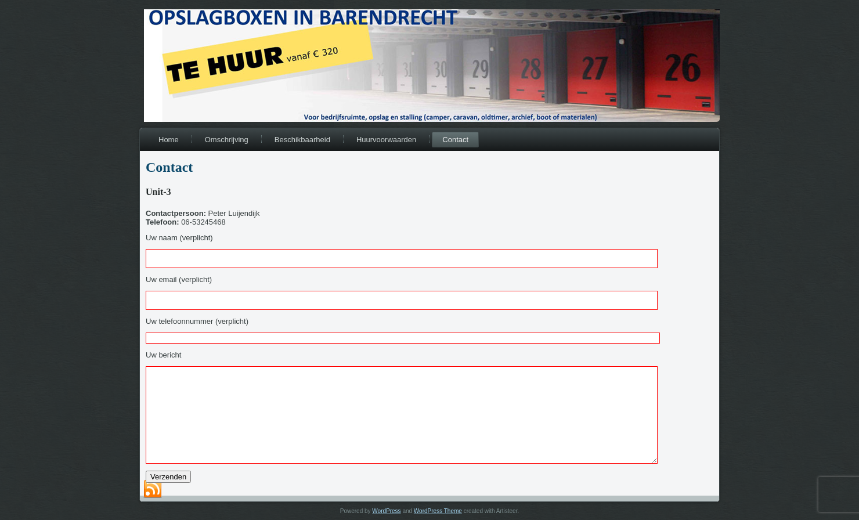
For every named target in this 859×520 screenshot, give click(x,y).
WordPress (386, 511)
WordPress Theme (438, 511)
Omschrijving (226, 139)
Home (168, 139)
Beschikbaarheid (302, 139)
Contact (455, 139)
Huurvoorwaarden (386, 139)
